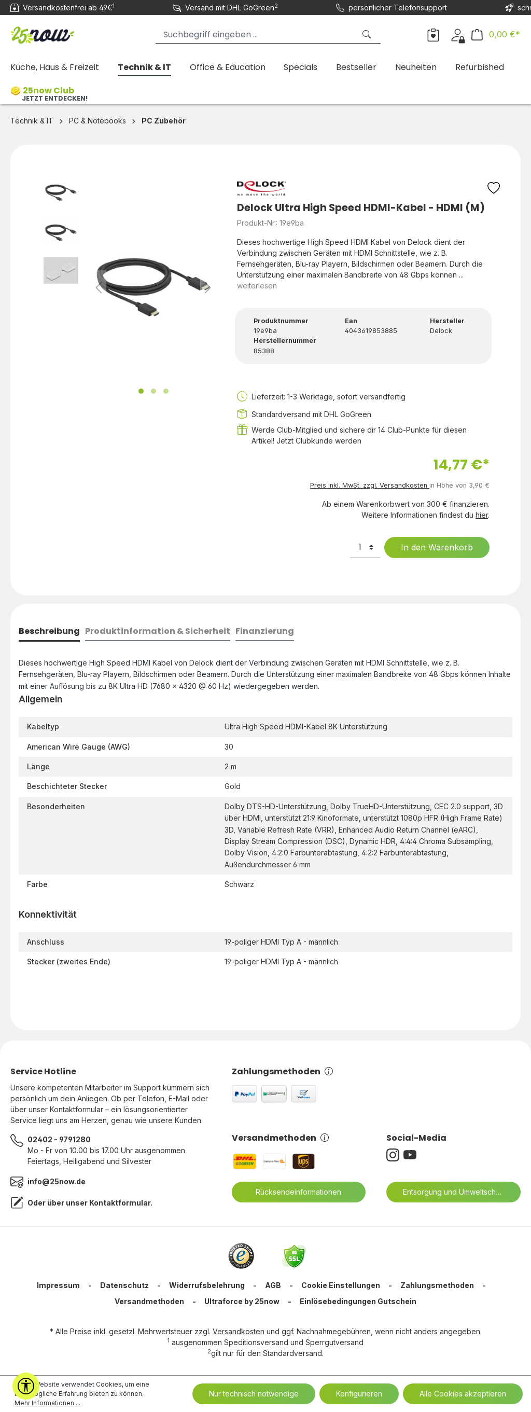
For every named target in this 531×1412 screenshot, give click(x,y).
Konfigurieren (359, 1393)
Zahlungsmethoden (282, 1071)
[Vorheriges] (98, 287)
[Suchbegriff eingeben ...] (255, 34)
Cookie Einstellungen (340, 1285)
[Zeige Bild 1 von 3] (141, 391)
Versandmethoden (280, 1138)
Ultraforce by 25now (242, 1301)
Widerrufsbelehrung (207, 1285)
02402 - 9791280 (59, 1139)
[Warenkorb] (496, 34)
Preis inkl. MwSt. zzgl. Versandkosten (369, 485)
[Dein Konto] (457, 34)
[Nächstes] (208, 287)
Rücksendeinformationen (292, 1192)
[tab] (49, 632)
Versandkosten (238, 1331)
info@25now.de (56, 1181)
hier (482, 514)
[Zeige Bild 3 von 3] (166, 391)
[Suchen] (368, 34)
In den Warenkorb (430, 547)
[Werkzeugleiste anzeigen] (25, 1386)
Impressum (58, 1285)
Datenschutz (124, 1285)
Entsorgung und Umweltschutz (448, 1192)
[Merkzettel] (433, 34)
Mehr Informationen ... (47, 1403)
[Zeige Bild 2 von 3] (153, 391)
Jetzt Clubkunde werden (318, 440)
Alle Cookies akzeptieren (463, 1393)
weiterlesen (257, 285)
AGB (273, 1285)
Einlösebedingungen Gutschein (358, 1301)
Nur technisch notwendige (254, 1393)
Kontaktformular (119, 1202)
